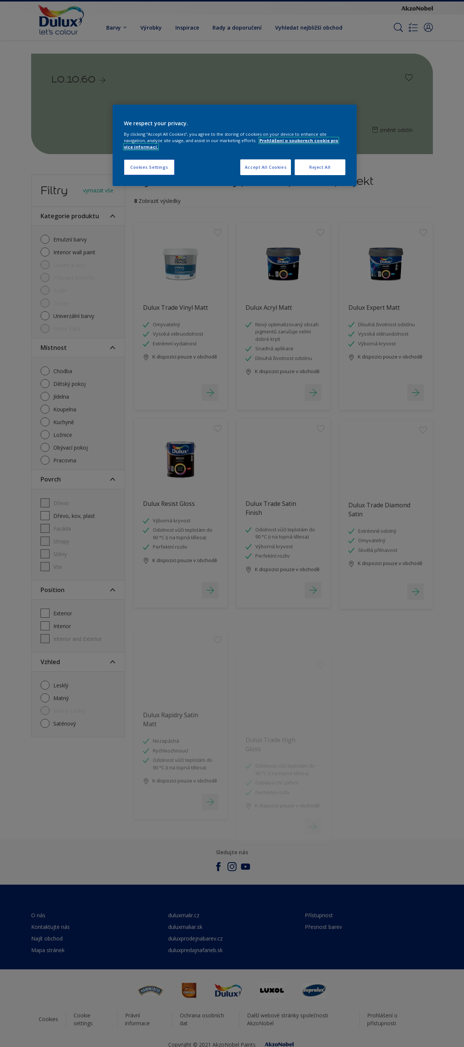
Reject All (320, 167)
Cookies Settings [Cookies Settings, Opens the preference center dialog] (149, 167)
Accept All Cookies (265, 167)
